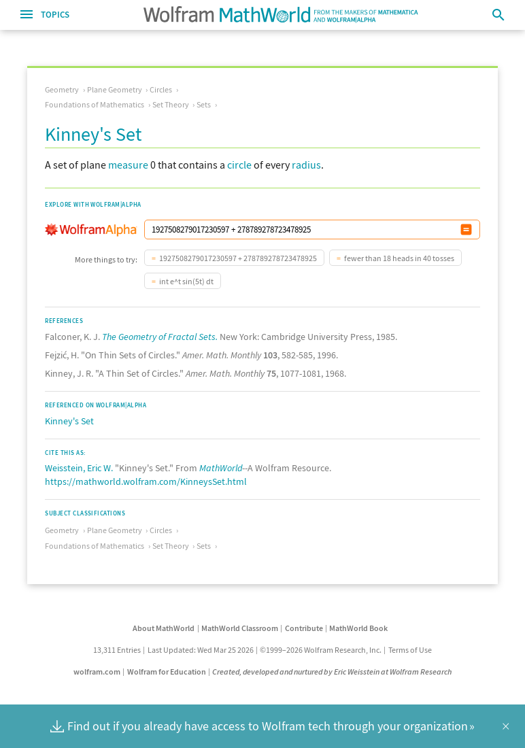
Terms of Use (410, 650)
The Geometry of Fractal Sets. (160, 336)
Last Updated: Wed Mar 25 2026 (201, 650)
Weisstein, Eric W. (79, 468)
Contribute (304, 628)
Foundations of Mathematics (94, 104)
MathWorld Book (358, 628)
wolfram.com (96, 671)
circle (239, 164)
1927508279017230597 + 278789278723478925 (238, 258)
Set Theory (170, 104)
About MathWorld (163, 628)
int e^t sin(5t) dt (186, 281)
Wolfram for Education (166, 671)
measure (128, 164)
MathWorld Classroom (239, 628)
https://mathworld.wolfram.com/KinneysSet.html (146, 481)
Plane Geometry (114, 89)
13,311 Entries (117, 650)
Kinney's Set (69, 421)
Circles (161, 89)
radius (306, 164)
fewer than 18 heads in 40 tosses (399, 258)
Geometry (62, 89)
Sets (204, 104)
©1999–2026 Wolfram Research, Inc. (321, 650)
